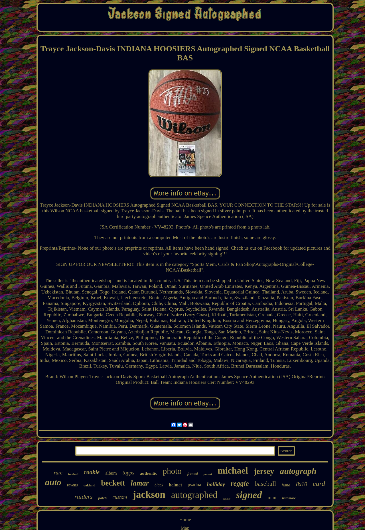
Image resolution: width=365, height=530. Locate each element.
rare (58, 473)
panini (208, 474)
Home (185, 519)
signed (249, 495)
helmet (175, 484)
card (319, 483)
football (73, 474)
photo (172, 471)
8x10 (301, 484)
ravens (72, 485)
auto (53, 482)
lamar (140, 483)
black (159, 485)
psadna (194, 484)
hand (286, 485)
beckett (113, 483)
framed (192, 473)
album (111, 473)
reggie (240, 483)
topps (128, 473)
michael (233, 470)
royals (226, 498)
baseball (265, 483)
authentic (148, 473)
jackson (149, 494)
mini (271, 497)
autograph (298, 471)
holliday (216, 484)
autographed (194, 495)
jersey (264, 471)
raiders (83, 496)
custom (119, 497)
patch (102, 498)
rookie (92, 472)
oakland (89, 485)
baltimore (289, 498)
